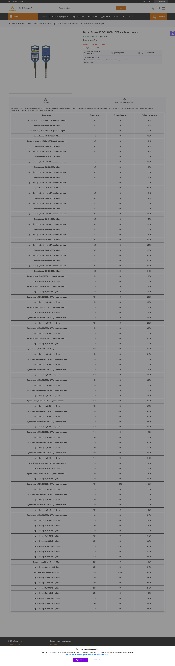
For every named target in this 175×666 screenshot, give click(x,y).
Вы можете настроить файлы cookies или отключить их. (86, 655)
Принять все (80, 660)
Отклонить (97, 660)
